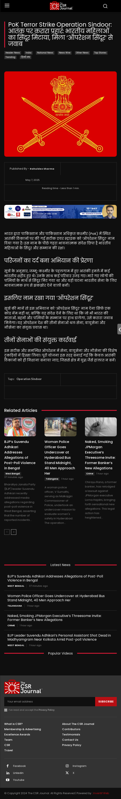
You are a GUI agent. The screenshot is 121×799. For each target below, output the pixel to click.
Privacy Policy (46, 710)
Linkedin (18, 773)
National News (45, 53)
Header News (12, 53)
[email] (49, 701)
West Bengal (13, 473)
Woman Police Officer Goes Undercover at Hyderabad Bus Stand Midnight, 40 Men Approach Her (60, 457)
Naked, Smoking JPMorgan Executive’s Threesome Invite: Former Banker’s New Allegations (100, 455)
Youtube (18, 780)
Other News (82, 53)
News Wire (65, 53)
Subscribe (106, 701)
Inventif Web (101, 793)
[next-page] (13, 532)
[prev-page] (7, 532)
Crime (89, 473)
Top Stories (100, 53)
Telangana (52, 478)
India (28, 53)
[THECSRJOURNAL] (61, 5)
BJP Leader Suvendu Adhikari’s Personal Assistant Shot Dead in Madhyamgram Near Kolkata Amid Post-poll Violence (59, 637)
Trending (10, 57)
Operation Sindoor (29, 379)
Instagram (79, 766)
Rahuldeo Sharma (42, 168)
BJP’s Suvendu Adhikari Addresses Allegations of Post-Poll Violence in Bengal (19, 455)
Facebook (19, 766)
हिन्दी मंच (25, 57)
